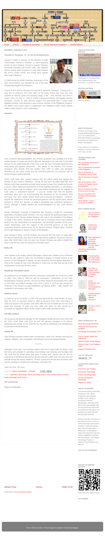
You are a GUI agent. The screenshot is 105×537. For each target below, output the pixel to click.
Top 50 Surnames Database (55, 45)
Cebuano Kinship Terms (87, 349)
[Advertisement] (38, 465)
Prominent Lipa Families (87, 369)
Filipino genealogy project (36, 375)
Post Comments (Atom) (23, 492)
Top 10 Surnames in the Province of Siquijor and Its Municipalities (88, 184)
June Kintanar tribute (54, 375)
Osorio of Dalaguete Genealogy (85, 379)
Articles (16, 45)
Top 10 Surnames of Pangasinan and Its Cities (87, 173)
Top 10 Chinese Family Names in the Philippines (94, 214)
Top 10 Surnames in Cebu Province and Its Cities (87, 190)
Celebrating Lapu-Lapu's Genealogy (92, 227)
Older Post (67, 487)
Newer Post (10, 487)
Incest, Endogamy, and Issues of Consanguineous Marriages (94, 285)
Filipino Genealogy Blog (87, 375)
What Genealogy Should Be (88, 324)
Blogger (75, 528)
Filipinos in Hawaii (84, 382)
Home (6, 45)
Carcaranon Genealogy (86, 372)
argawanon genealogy (18, 375)
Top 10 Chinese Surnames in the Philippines (88, 163)
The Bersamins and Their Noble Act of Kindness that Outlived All (94, 259)
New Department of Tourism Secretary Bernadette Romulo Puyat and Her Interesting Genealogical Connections (89, 244)
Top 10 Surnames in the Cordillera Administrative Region (87, 196)
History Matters (76, 45)
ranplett (60, 528)
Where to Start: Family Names (89, 341)
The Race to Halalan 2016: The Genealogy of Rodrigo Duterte (93, 272)
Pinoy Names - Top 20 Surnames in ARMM (86, 202)
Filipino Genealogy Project (31, 14)
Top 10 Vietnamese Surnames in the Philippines (89, 168)
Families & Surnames (31, 45)
